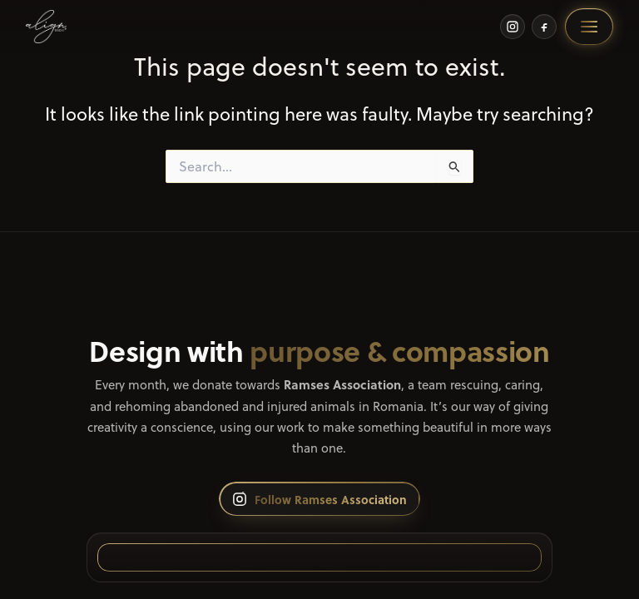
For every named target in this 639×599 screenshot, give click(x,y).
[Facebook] (544, 26)
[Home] (46, 26)
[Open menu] (589, 26)
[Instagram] (512, 26)
